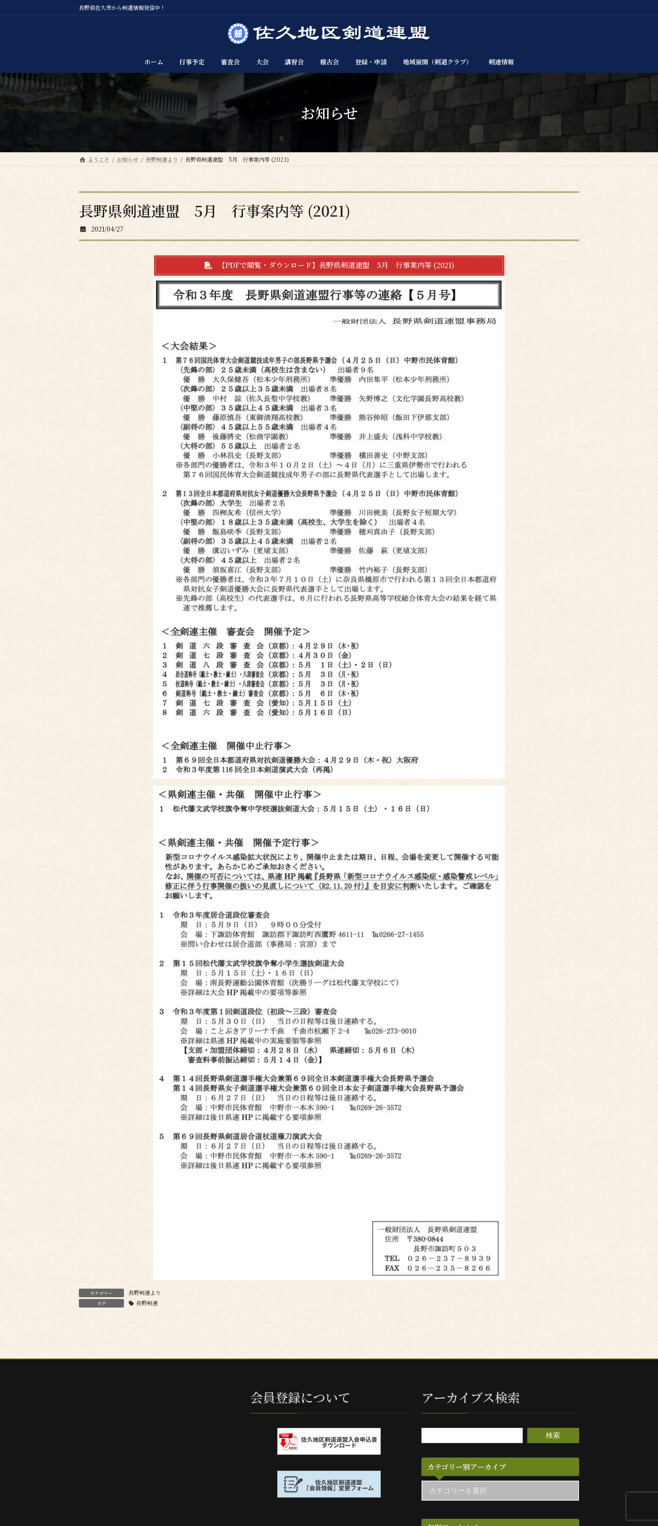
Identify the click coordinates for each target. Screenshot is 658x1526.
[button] (329, 265)
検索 (553, 1435)
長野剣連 (147, 1303)
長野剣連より (144, 1292)
